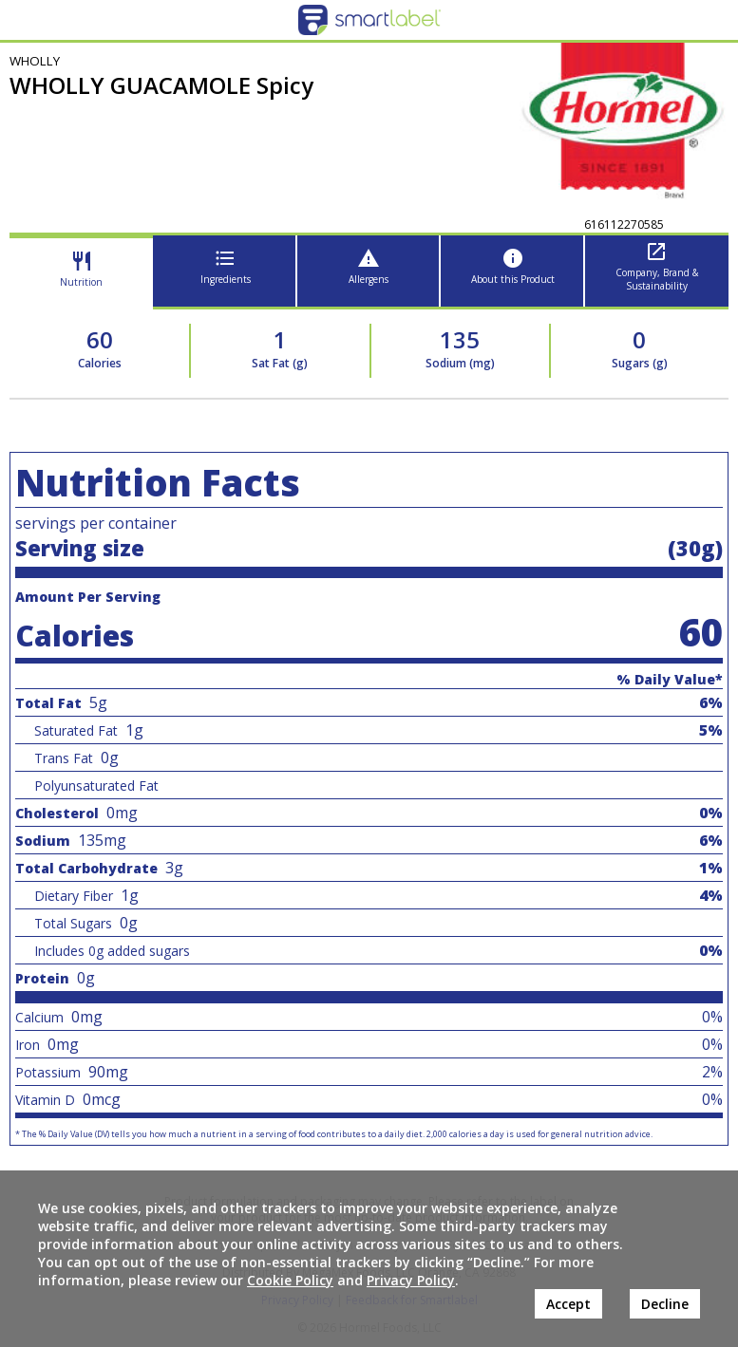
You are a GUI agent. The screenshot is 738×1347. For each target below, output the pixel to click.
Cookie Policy (290, 1280)
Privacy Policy (411, 1280)
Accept (568, 1304)
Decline (665, 1304)
